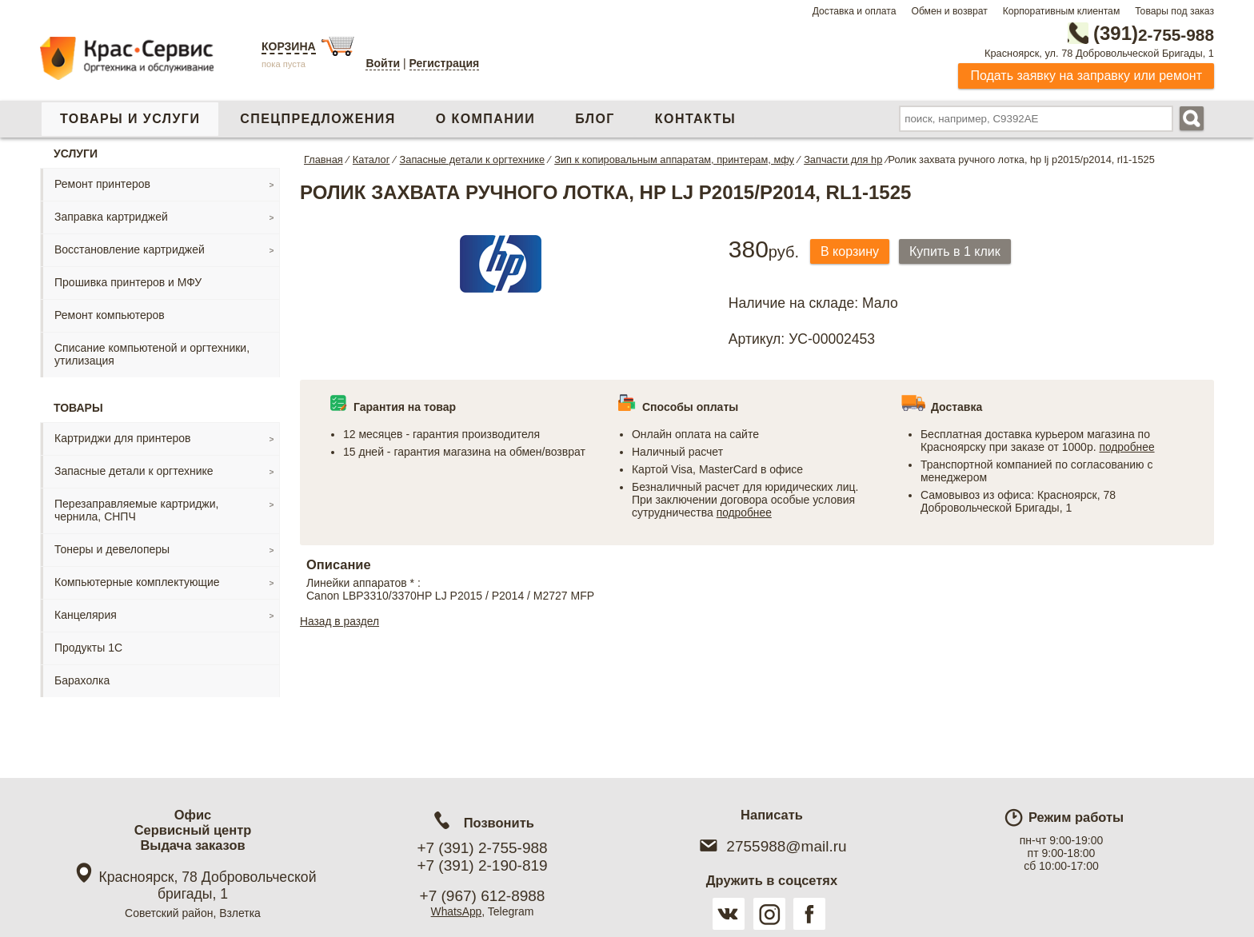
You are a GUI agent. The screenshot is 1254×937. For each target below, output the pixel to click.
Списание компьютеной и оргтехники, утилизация (152, 354)
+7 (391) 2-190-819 (482, 865)
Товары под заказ (1174, 11)
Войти (382, 63)
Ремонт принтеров (102, 183)
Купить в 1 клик (959, 251)
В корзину (851, 251)
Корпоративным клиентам (1061, 11)
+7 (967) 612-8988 (482, 895)
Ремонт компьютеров (109, 315)
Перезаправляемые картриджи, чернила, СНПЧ (136, 510)
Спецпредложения (317, 119)
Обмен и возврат (949, 11)
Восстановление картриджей (129, 249)
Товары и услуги (130, 119)
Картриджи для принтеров (122, 438)
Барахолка (82, 680)
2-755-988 (1133, 33)
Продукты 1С (88, 647)
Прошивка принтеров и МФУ (128, 282)
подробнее (745, 512)
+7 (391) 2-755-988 (482, 847)
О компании (485, 119)
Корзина (289, 46)
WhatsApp (456, 911)
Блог (595, 119)
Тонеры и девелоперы (112, 549)
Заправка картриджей (111, 216)
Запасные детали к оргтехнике (134, 471)
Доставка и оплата (855, 11)
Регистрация (444, 63)
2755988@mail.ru (771, 846)
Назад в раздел (340, 621)
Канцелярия (85, 614)
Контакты (695, 119)
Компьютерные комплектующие (137, 582)
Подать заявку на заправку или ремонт (1086, 75)
